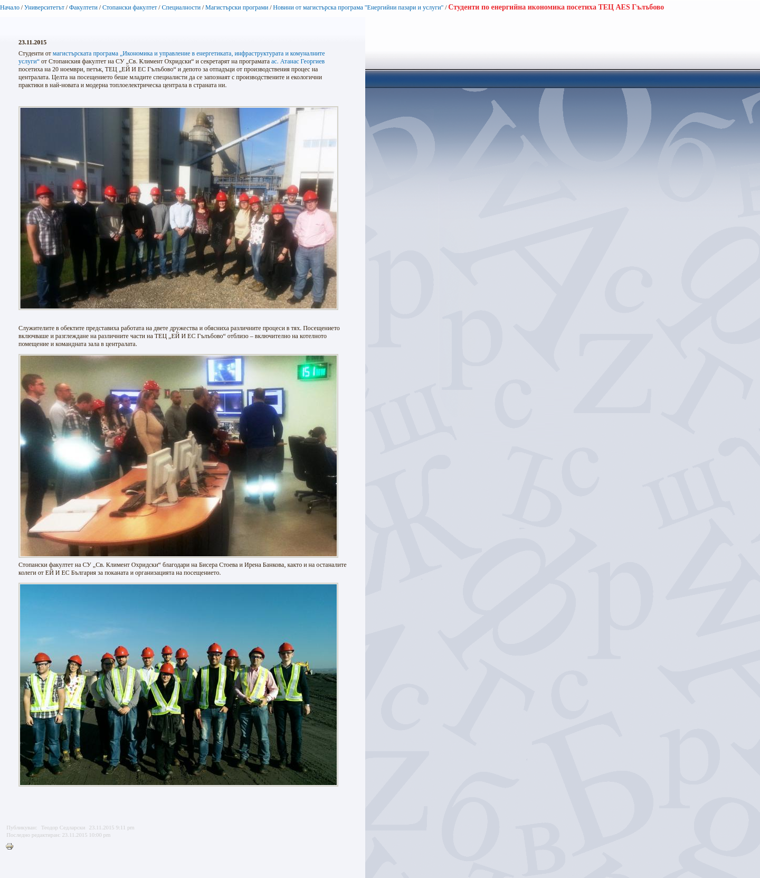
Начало (10, 7)
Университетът (44, 7)
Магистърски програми (236, 7)
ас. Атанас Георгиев (298, 61)
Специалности (181, 7)
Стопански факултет (129, 7)
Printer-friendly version (12, 847)
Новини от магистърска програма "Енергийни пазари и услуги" (358, 7)
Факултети (83, 7)
